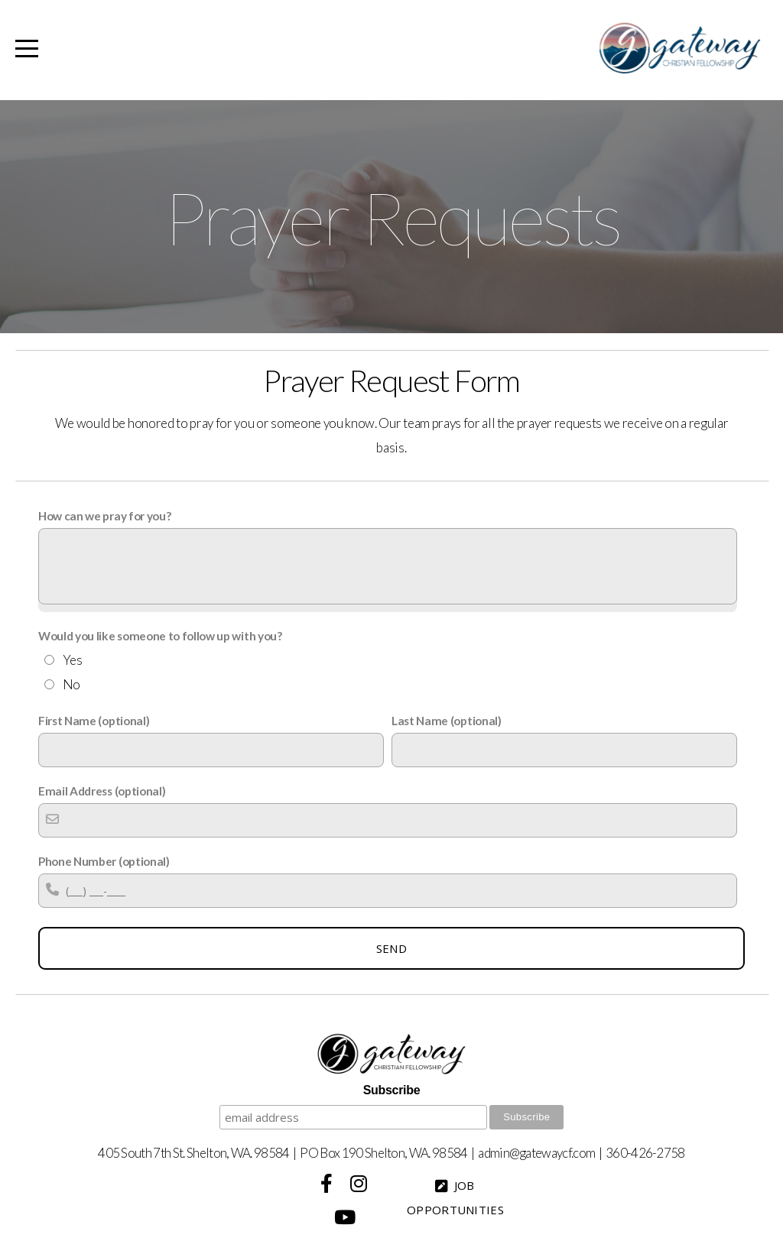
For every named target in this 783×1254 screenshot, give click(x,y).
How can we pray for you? (104, 516)
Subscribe (391, 1090)
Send (391, 948)
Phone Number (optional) (104, 861)
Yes (73, 660)
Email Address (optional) (101, 791)
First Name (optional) (93, 720)
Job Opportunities (455, 1197)
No (71, 684)
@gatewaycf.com (552, 1153)
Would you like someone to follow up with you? (160, 636)
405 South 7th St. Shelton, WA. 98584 (194, 1153)
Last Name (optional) (447, 720)
